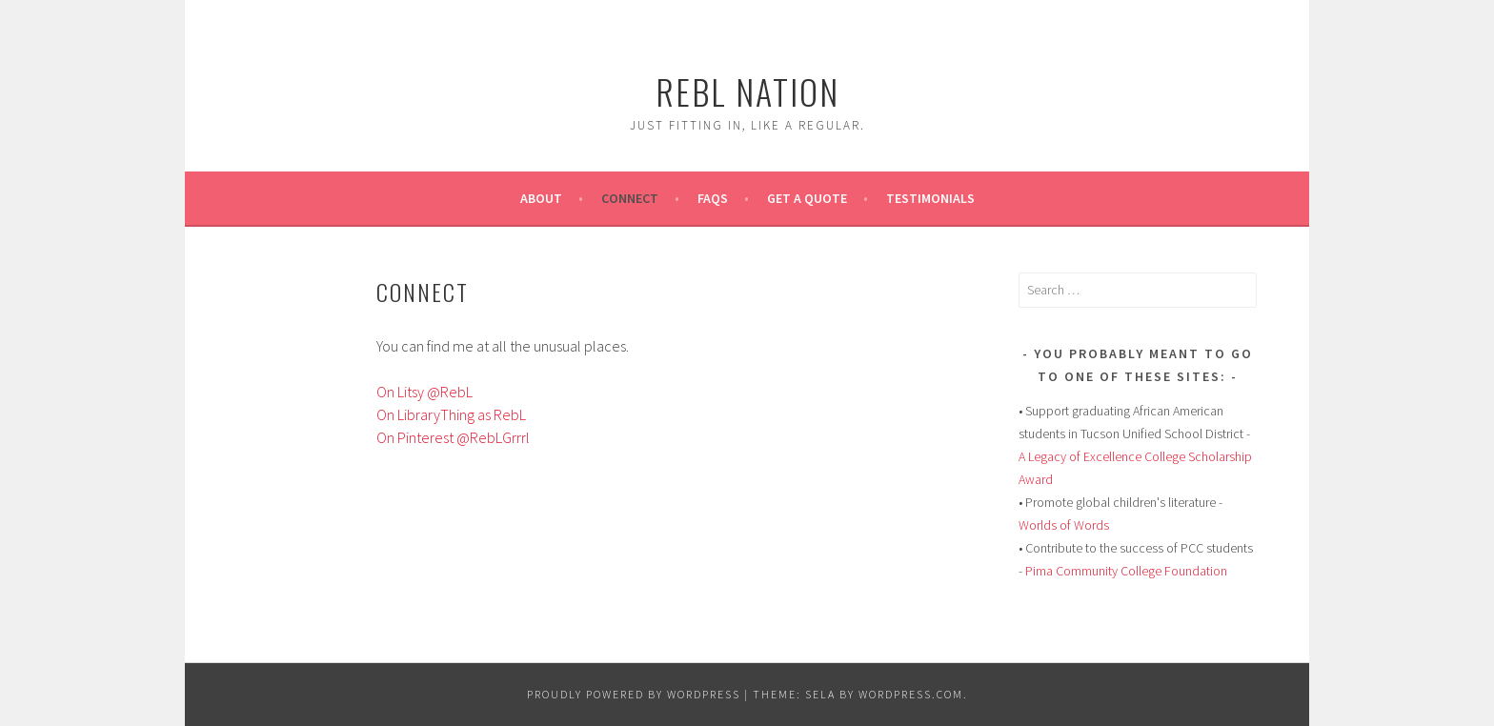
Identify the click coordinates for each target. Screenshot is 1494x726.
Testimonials (930, 198)
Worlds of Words (1064, 525)
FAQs (712, 198)
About (541, 198)
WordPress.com (910, 694)
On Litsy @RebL (424, 391)
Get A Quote (807, 198)
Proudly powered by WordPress (633, 694)
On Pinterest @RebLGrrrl (453, 437)
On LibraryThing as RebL (451, 414)
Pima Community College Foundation (1126, 570)
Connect (629, 198)
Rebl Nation (747, 91)
